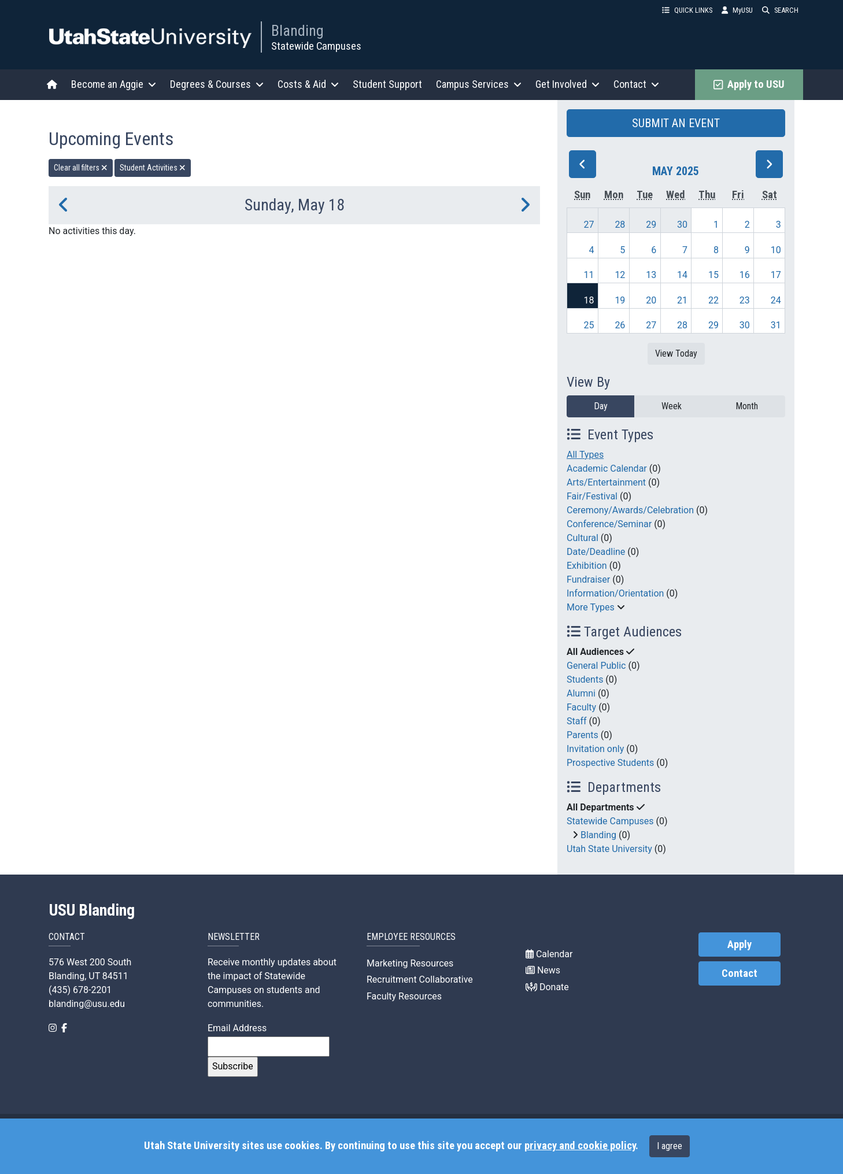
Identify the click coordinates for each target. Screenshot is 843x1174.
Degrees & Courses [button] (217, 84)
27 (589, 224)
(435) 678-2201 (80, 989)
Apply (739, 944)
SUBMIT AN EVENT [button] (676, 123)
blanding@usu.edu (87, 1003)
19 (620, 300)
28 (620, 224)
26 (620, 325)
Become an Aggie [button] (113, 84)
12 (620, 274)
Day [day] (601, 406)
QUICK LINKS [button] (687, 10)
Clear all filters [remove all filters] (81, 167)
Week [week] (671, 406)
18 (589, 300)
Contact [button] (636, 84)
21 (682, 300)
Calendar (549, 954)
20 (651, 300)
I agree (669, 1145)
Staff (577, 721)
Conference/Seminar (609, 524)
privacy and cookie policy (579, 1145)
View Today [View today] (676, 353)
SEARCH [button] (780, 10)
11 (589, 274)
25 (589, 325)
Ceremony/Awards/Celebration (630, 510)
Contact (739, 973)
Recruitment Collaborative (420, 979)
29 (651, 224)
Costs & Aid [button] (308, 84)
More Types (591, 607)
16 (745, 274)
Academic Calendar (607, 468)
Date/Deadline (596, 551)
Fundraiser (588, 579)
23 (745, 300)
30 (682, 224)
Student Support (387, 84)
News (543, 970)
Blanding (297, 30)
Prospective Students (610, 762)
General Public (596, 665)
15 (713, 274)
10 (776, 250)
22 (713, 300)
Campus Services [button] (479, 84)
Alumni (581, 693)
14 (682, 274)
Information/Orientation (615, 593)
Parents (582, 734)
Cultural (582, 537)
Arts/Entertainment (606, 482)
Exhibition (587, 565)
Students (585, 679)
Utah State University (609, 848)
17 (776, 274)
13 (651, 274)
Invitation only (595, 748)
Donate (547, 987)
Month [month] (746, 406)
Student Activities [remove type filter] (153, 167)
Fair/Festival (592, 496)
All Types (585, 454)
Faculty (581, 707)
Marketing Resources (410, 963)
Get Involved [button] (567, 84)
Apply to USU (749, 84)
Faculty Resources (404, 996)
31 (776, 325)
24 (776, 300)
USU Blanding (92, 910)
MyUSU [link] (737, 10)
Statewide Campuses (316, 46)
